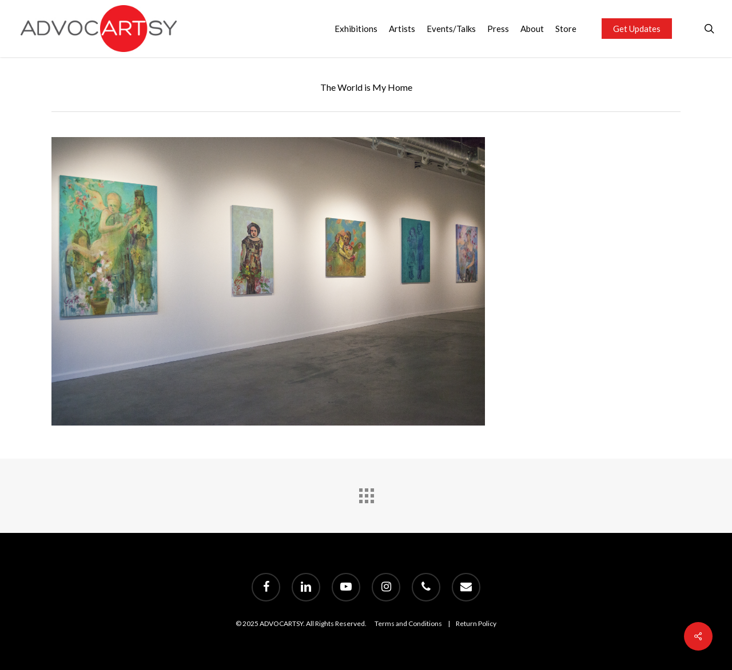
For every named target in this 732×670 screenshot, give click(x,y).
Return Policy (476, 623)
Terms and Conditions (408, 623)
